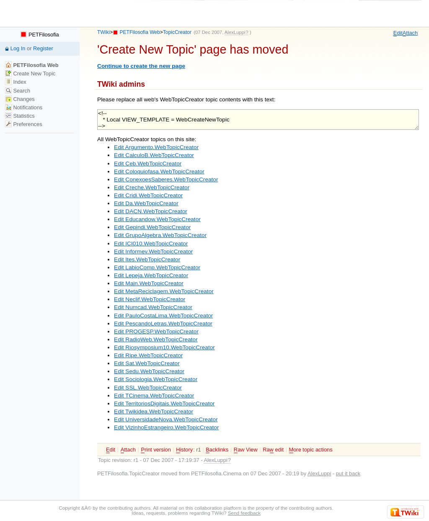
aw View (246, 449)
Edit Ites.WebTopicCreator (147, 259)
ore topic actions (311, 449)
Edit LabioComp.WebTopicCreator (157, 267)
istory (184, 449)
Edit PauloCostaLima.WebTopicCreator (163, 315)
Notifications (23, 107)
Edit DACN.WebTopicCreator (150, 211)
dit (398, 33)
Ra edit (273, 449)
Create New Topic (30, 73)
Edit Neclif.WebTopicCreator (149, 299)
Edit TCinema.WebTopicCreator (154, 395)
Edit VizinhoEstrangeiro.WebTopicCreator (166, 427)
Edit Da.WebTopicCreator (146, 203)
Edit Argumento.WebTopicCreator (156, 147)
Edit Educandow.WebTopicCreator (157, 219)
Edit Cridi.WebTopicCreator (148, 195)
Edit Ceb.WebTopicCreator (147, 163)
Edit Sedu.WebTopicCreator (149, 371)
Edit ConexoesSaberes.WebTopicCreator (166, 179)
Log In (18, 48)
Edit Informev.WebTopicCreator (153, 251)
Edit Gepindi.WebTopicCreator (152, 227)
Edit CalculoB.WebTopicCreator (154, 155)
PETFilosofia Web (140, 32)
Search (17, 91)
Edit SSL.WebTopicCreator (148, 387)
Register (43, 48)
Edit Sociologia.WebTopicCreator (155, 379)
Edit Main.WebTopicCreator (148, 283)
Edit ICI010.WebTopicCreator (151, 243)
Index (15, 82)
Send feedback (244, 513)
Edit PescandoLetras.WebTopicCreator (163, 323)
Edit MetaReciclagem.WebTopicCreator (164, 291)
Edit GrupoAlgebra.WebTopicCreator (160, 235)
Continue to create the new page (141, 66)
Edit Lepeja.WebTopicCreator (151, 275)
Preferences (23, 124)
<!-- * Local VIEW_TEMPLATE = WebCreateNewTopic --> (258, 119)
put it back (348, 473)
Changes (20, 99)
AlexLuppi (319, 473)
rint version (156, 449)
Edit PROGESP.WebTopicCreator (156, 331)
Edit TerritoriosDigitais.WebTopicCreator (164, 403)
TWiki (103, 32)
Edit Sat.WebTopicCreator (147, 363)
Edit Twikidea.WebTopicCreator (153, 411)
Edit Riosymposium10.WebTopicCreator (164, 347)
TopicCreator (177, 32)
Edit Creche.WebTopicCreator (151, 187)
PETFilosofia (39, 34)
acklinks (217, 449)
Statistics (20, 116)
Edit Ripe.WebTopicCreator (148, 355)
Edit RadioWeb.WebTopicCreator (156, 339)
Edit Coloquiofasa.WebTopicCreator (159, 171)
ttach (410, 33)
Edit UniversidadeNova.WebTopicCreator (166, 419)
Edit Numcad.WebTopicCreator (153, 307)
